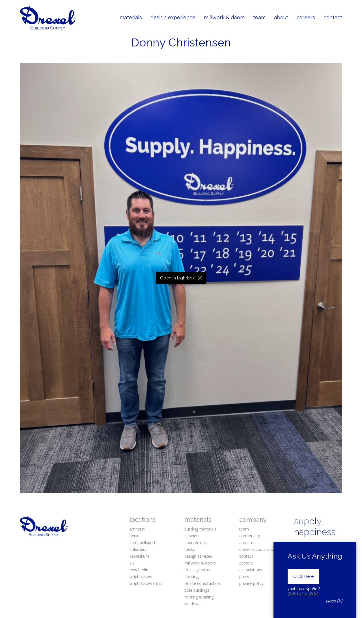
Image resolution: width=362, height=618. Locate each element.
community (249, 535)
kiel (132, 563)
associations (250, 569)
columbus (138, 549)
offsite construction (202, 583)
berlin (134, 535)
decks (189, 549)
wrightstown (141, 576)
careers (246, 563)
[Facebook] (299, 547)
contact (246, 556)
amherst (137, 529)
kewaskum (139, 556)
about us (247, 542)
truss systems (197, 569)
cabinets (192, 535)
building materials (200, 529)
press (244, 576)
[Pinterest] (334, 547)
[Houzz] (334, 556)
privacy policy (251, 583)
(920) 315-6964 (303, 609)
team (244, 529)
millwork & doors (200, 563)
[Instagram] (316, 547)
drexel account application (263, 549)
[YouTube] (316, 556)
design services (198, 556)
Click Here (303, 592)
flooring (191, 576)
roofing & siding (199, 597)
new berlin (139, 569)
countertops (195, 542)
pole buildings (196, 590)
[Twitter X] (299, 556)
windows (192, 603)
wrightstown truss (146, 583)
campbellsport (143, 542)
